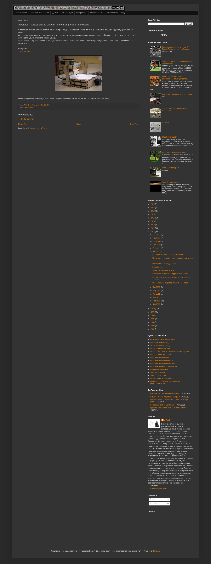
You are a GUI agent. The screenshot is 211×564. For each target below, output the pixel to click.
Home (78, 124)
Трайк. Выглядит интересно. (163, 270)
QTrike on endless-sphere (160, 348)
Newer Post (22, 124)
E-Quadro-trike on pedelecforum (162, 339)
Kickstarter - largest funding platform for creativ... (171, 274)
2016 (153, 214)
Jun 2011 (157, 287)
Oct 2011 (156, 241)
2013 (153, 225)
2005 (153, 326)
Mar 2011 (157, 297)
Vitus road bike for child (39, 13)
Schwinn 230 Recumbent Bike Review (165, 394)
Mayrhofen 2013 (96, 13)
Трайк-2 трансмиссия (170, 182)
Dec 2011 (157, 235)
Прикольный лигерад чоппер (164, 264)
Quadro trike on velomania (160, 354)
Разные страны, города (116, 13)
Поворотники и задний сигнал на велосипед (170, 283)
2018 (153, 208)
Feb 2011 (157, 301)
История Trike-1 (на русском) (174, 152)
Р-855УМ (166, 123)
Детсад (55, 13)
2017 (153, 211)
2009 (153, 312)
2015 (153, 218)
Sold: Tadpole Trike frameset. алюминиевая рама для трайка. (175, 78)
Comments (155, 504)
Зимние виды (67, 13)
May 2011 (157, 290)
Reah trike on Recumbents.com (162, 363)
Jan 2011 (157, 304)
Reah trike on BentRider (159, 357)
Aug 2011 (157, 248)
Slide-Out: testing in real (171, 168)
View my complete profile (157, 489)
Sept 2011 (157, 245)
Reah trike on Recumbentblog (161, 360)
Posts (153, 499)
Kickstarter (29, 107)
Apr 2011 (156, 294)
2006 (153, 322)
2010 (153, 308)
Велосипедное (21, 13)
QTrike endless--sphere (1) (160, 345)
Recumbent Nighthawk (159, 369)
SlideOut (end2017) (169, 137)
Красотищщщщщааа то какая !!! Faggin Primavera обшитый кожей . (176, 48)
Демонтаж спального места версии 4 (177, 94)
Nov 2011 (157, 238)
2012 (153, 228)
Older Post (134, 124)
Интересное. (81, 13)
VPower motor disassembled (161, 378)
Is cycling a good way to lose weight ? (165, 397)
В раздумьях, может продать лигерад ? (168, 255)
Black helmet (157, 267)
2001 (153, 329)
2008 (153, 315)
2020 (153, 204)
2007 (153, 319)
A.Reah (167, 420)
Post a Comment (27, 119)
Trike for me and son (158, 375)
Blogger (156, 551)
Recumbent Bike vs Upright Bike (162, 405)
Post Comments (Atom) (37, 128)
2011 (153, 231)
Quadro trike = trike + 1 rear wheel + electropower (169, 351)
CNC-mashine (24, 51)
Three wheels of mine (158, 372)
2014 (153, 221)
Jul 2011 (156, 252)
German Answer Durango (160, 342)
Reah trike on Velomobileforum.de (163, 366)
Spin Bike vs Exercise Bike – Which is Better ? (168, 408)
